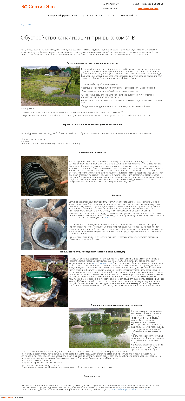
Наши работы (129, 15)
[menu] (92, 15)
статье (107, 217)
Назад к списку (25, 24)
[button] (62, 15)
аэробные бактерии (102, 263)
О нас (111, 15)
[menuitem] (62, 15)
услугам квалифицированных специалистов (129, 389)
